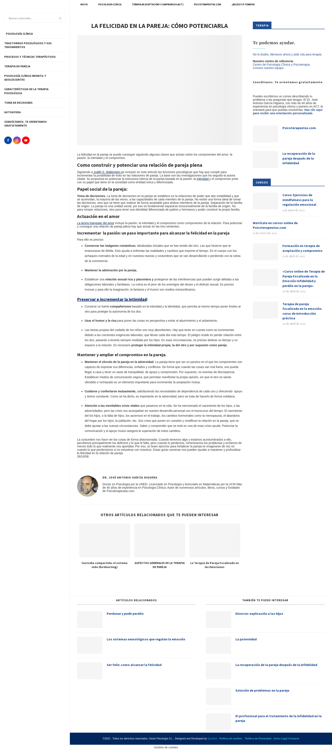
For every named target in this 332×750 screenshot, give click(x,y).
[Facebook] (8, 140)
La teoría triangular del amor (95, 223)
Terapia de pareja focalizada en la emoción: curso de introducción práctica (302, 311)
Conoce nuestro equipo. (268, 68)
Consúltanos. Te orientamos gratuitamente (25, 123)
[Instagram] (17, 140)
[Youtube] (26, 140)
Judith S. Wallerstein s (108, 172)
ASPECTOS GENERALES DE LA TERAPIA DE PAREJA (160, 565)
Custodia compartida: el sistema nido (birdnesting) (104, 565)
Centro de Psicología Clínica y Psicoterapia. (281, 64)
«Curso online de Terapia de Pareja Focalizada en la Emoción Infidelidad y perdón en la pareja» (303, 278)
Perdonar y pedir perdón (125, 613)
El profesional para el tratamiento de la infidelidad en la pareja (278, 718)
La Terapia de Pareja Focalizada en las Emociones (214, 565)
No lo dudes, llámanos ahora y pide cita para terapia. (287, 54)
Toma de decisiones (18, 103)
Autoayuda (12, 112)
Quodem (212, 738)
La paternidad (246, 639)
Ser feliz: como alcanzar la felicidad (134, 665)
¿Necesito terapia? (243, 4)
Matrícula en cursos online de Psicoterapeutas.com (275, 225)
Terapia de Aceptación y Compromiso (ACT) (157, 4)
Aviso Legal (280, 738)
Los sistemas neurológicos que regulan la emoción (146, 639)
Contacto (293, 738)
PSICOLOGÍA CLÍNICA (19, 34)
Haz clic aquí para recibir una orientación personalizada (287, 111)
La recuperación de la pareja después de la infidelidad (298, 158)
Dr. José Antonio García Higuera (129, 477)
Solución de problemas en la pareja (262, 690)
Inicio (84, 4)
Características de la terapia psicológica (26, 91)
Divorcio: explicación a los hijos (259, 613)
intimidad (203, 179)
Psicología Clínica (109, 4)
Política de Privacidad (258, 738)
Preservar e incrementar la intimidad (112, 299)
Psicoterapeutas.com (207, 4)
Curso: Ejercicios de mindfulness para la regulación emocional (299, 200)
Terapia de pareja (17, 66)
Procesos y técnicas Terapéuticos (30, 57)
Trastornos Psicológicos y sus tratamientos (28, 45)
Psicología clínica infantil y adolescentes (25, 77)
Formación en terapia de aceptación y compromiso (302, 248)
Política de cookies (230, 738)
